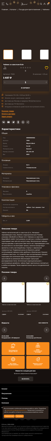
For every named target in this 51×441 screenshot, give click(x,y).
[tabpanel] (13, 292)
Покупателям (6, 393)
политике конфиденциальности (16, 410)
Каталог (4, 389)
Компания (5, 403)
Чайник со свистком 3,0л (9, 304)
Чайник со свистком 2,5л (34, 304)
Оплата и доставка (8, 114)
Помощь (5, 398)
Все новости (43, 323)
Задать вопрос (7, 116)
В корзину (25, 88)
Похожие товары (8, 111)
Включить (25, 379)
